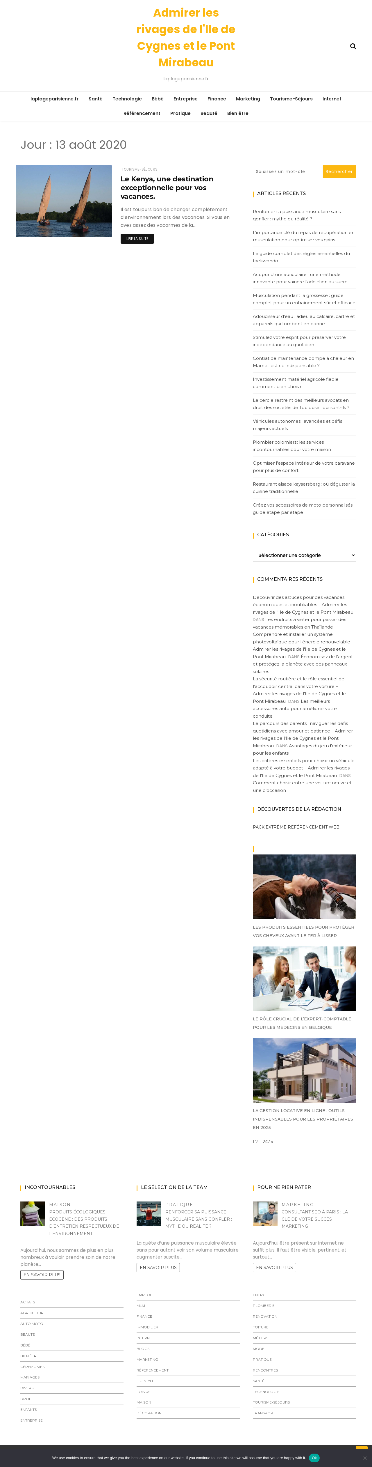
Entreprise (186, 98)
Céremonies (32, 1367)
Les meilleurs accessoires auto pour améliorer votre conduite (295, 708)
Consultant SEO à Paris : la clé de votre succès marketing (315, 1219)
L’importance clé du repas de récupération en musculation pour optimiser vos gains (304, 236)
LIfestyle (145, 1381)
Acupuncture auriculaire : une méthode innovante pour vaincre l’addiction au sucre (300, 278)
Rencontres (265, 1370)
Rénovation (265, 1316)
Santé (96, 98)
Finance (217, 98)
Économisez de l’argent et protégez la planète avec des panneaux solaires (303, 664)
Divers (26, 1388)
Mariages (30, 1377)
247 (266, 1141)
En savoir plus (42, 1274)
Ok (314, 1458)
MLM (141, 1305)
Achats (27, 1302)
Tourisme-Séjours (291, 98)
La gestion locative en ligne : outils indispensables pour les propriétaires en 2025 (303, 1119)
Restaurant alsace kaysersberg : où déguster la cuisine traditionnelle (304, 487)
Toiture (261, 1327)
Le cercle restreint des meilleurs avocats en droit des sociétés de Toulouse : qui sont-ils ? (301, 403)
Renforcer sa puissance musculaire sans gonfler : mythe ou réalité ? (297, 215)
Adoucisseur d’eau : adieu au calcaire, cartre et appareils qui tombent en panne (304, 320)
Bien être (237, 113)
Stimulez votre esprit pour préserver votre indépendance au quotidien (299, 341)
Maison (60, 1204)
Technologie (127, 98)
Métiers (260, 1338)
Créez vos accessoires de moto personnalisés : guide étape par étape (304, 508)
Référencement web (313, 827)
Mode (258, 1348)
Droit (26, 1399)
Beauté (209, 113)
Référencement (142, 113)
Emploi (144, 1295)
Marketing (248, 98)
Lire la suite (137, 238)
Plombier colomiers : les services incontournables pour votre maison (292, 445)
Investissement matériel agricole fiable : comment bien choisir (297, 383)
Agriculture (33, 1313)
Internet (332, 98)
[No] (365, 1458)
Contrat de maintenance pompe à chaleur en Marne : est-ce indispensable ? (303, 362)
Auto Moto (31, 1323)
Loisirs (143, 1392)
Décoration (149, 1413)
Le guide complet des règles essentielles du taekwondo (301, 257)
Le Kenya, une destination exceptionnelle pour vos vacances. (167, 188)
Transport (264, 1413)
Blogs (143, 1348)
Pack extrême (270, 827)
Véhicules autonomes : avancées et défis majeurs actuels (297, 424)
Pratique (180, 113)
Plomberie (264, 1305)
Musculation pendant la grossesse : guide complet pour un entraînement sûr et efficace (304, 299)
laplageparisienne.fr (55, 98)
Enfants (28, 1409)
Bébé (158, 98)
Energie (261, 1295)
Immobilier (147, 1327)
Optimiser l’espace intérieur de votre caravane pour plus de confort (304, 466)
